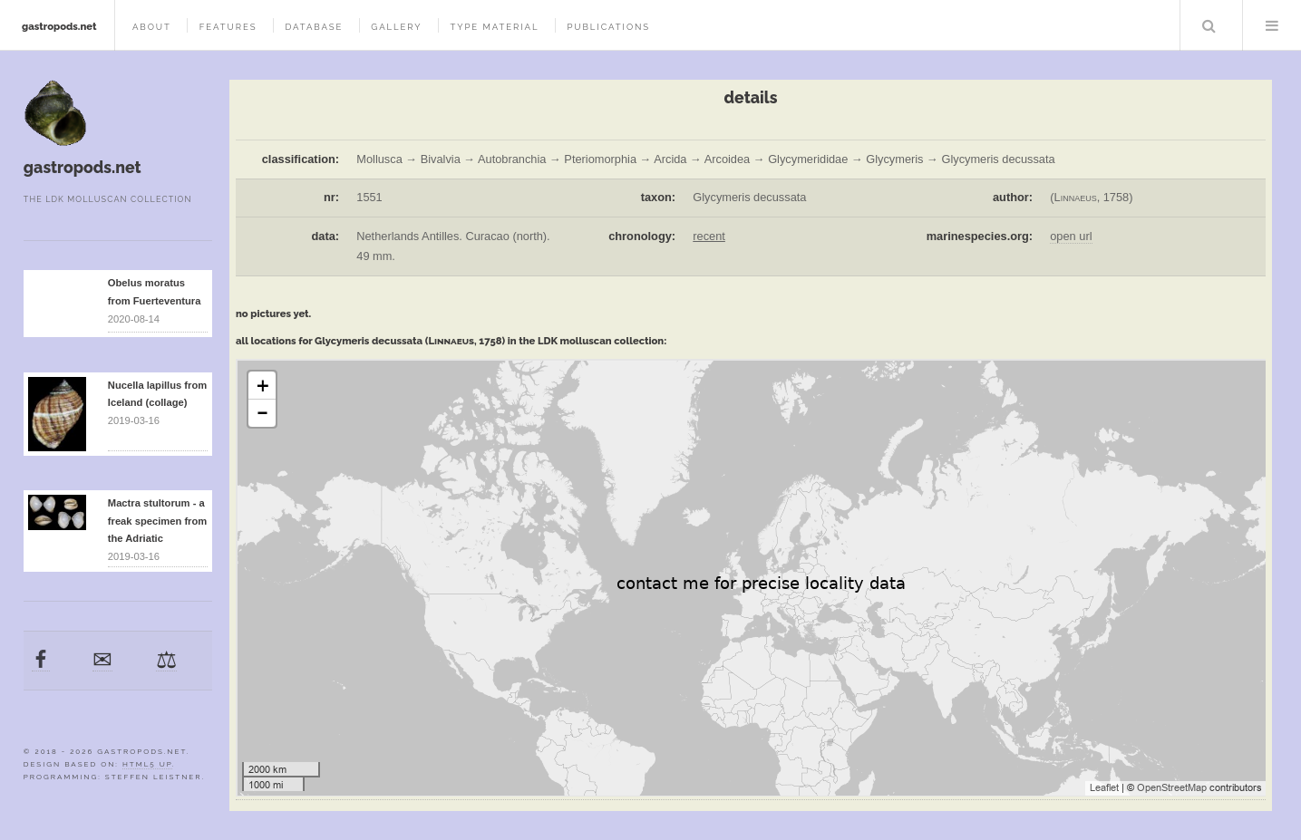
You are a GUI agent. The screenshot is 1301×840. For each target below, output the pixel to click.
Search (1209, 25)
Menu (1272, 25)
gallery (396, 27)
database (314, 27)
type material (494, 27)
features (228, 27)
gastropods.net (59, 26)
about (151, 27)
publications (608, 27)
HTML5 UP (147, 763)
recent (709, 236)
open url (1071, 236)
